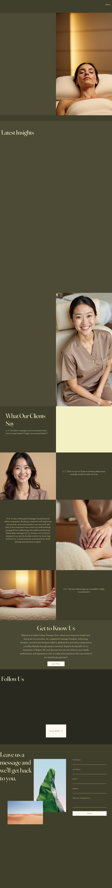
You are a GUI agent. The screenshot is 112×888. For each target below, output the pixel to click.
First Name (77, 760)
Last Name (76, 769)
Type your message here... (82, 798)
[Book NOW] (56, 730)
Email (74, 779)
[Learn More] (56, 663)
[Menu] (107, 5)
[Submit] (90, 813)
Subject (75, 788)
